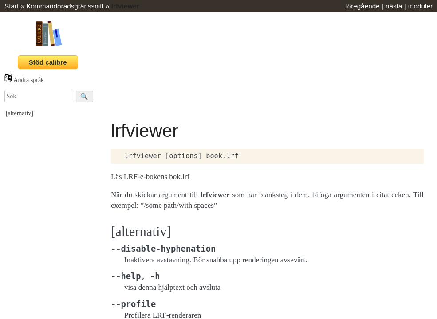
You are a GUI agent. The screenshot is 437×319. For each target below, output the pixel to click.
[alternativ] (19, 113)
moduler (420, 6)
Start (11, 6)
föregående (362, 6)
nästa (394, 6)
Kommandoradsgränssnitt (64, 6)
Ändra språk (24, 80)
